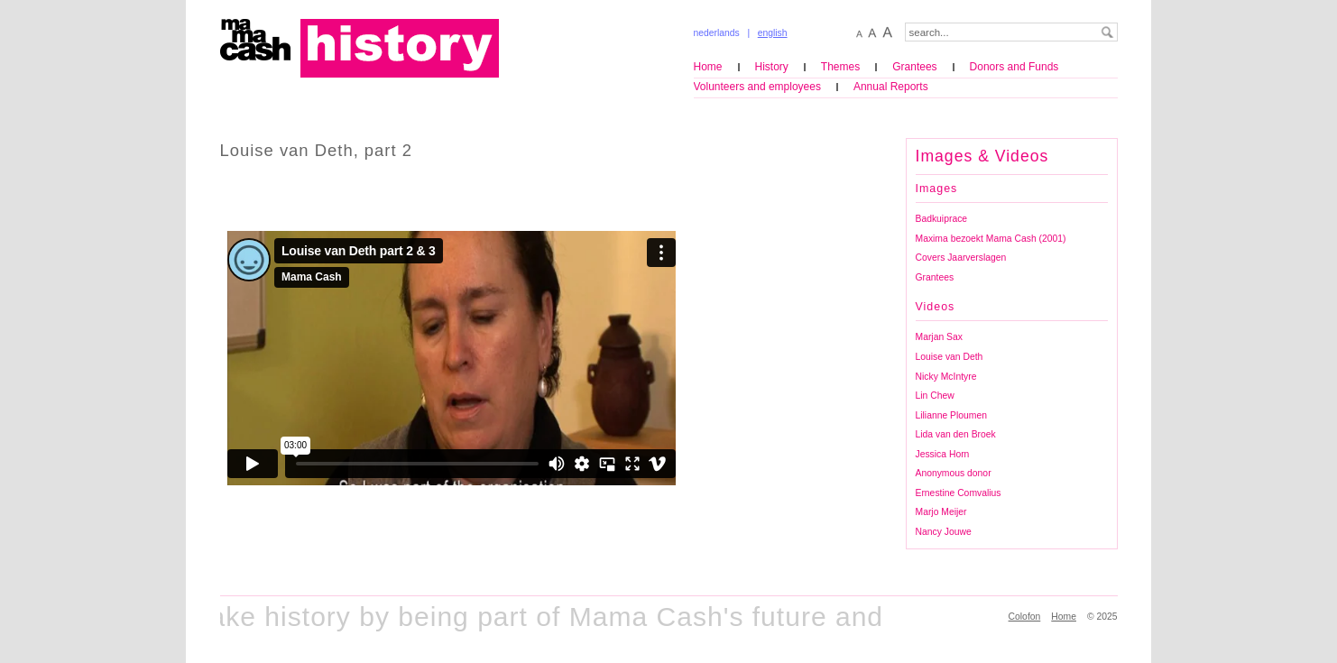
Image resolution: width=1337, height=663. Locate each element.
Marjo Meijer (941, 512)
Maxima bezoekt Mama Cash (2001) (991, 239)
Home (708, 66)
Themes (840, 66)
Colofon (1025, 617)
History (771, 66)
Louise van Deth (949, 357)
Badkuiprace (942, 219)
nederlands (717, 33)
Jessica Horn (943, 454)
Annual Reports (890, 86)
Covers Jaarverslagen (961, 257)
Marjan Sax (939, 337)
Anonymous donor (953, 473)
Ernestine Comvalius (958, 493)
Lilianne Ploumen (951, 415)
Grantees (914, 66)
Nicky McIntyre (946, 377)
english (773, 33)
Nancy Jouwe (944, 532)
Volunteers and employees (757, 86)
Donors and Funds (1014, 66)
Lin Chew (935, 396)
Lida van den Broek (956, 434)
